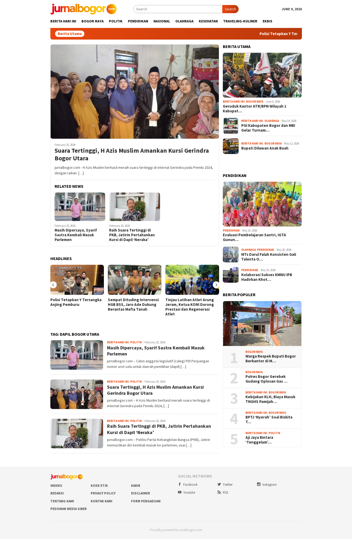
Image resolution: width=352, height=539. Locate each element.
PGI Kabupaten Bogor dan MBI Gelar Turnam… (268, 128)
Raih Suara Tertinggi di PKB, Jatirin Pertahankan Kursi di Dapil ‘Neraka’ (132, 235)
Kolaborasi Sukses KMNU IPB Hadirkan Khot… (266, 277)
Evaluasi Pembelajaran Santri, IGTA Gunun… (254, 237)
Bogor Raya (254, 101)
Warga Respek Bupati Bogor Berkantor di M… (270, 358)
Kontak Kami (101, 501)
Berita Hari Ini (118, 342)
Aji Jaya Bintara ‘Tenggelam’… (259, 440)
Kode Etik (99, 485)
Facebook (187, 484)
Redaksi (57, 493)
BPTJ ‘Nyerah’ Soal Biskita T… (268, 419)
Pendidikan (231, 230)
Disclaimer (140, 493)
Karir (135, 485)
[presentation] (53, 284)
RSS (223, 492)
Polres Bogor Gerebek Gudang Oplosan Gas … (266, 379)
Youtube (186, 492)
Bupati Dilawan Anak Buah (264, 148)
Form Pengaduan (146, 501)
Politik (136, 342)
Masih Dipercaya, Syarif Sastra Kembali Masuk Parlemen (76, 235)
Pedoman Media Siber (68, 509)
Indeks (56, 485)
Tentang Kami (62, 501)
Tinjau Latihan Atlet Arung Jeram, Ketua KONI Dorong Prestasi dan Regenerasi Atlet (189, 306)
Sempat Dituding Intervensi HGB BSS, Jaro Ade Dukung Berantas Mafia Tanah (133, 304)
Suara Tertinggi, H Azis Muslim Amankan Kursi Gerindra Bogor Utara (132, 154)
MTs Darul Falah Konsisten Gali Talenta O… (268, 257)
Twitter (225, 484)
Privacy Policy (103, 493)
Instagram (267, 484)
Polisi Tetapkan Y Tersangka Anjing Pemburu (76, 302)
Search (230, 9)
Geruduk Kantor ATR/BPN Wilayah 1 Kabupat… (254, 108)
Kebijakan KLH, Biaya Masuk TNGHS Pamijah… (270, 399)
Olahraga (271, 121)
